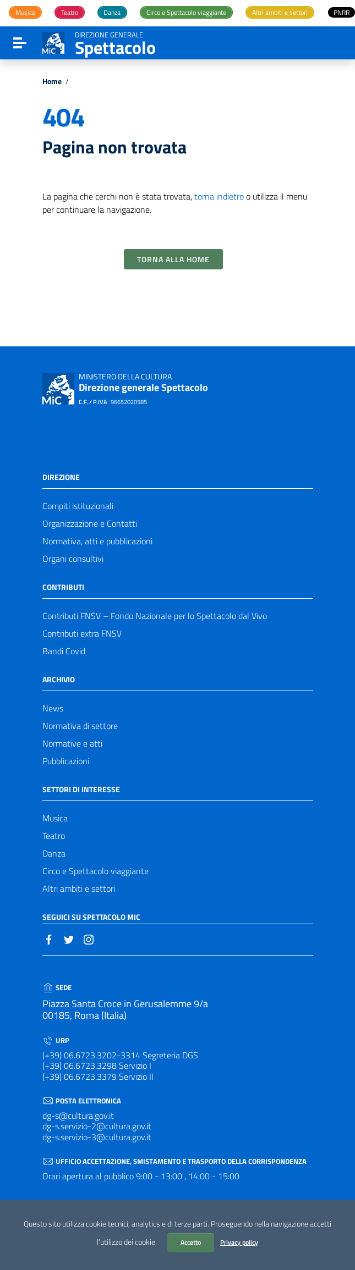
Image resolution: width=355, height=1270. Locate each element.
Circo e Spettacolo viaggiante (95, 870)
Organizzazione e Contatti (89, 523)
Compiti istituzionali (77, 505)
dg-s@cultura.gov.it (78, 1115)
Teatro (53, 835)
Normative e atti (72, 743)
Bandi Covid (63, 651)
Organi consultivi (72, 558)
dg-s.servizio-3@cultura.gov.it (96, 1137)
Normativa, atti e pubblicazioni (97, 541)
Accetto (191, 1242)
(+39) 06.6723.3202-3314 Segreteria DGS (120, 1055)
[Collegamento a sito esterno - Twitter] (68, 938)
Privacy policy (239, 1242)
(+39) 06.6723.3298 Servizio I (96, 1065)
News (52, 708)
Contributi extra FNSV (82, 633)
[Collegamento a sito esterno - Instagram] (88, 938)
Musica (55, 818)
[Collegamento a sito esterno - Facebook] (49, 938)
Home (52, 81)
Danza (53, 853)
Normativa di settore (80, 725)
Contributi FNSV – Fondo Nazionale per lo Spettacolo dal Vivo (154, 615)
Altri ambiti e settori (78, 888)
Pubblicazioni (65, 760)
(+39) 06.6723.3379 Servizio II (98, 1076)
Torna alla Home (173, 259)
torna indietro (219, 196)
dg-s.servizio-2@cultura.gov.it (96, 1126)
